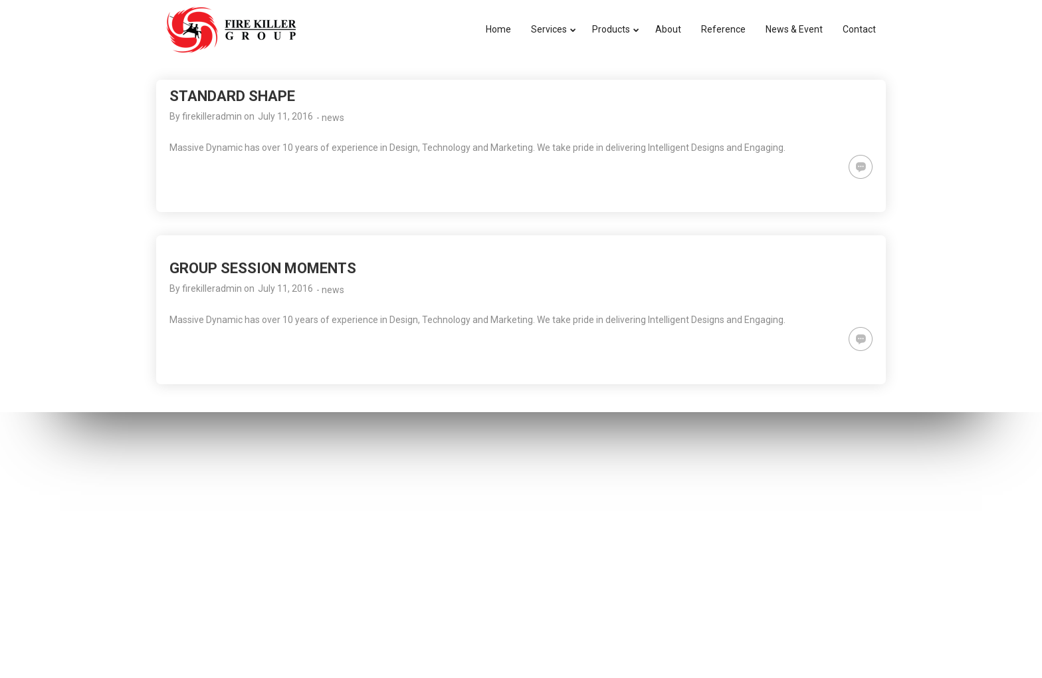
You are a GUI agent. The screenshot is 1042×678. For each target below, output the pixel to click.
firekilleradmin (212, 116)
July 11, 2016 (285, 116)
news (333, 117)
